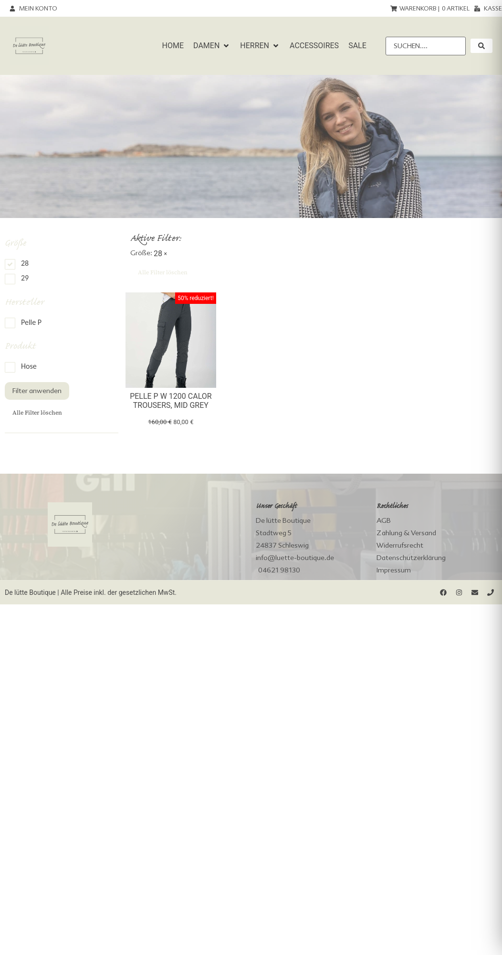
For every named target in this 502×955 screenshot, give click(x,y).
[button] (211, 46)
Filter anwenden (37, 390)
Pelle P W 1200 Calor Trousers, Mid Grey (170, 401)
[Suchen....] (426, 46)
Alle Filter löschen (37, 412)
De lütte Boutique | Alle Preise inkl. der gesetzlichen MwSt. (91, 592)
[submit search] (481, 46)
